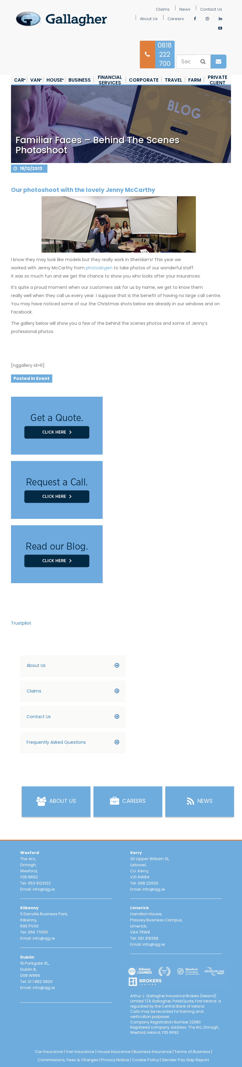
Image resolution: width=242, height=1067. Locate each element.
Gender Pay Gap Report (185, 1060)
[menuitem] (19, 80)
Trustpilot (21, 623)
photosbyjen (99, 268)
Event (43, 378)
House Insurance (114, 1052)
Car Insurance (49, 1052)
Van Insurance (80, 1052)
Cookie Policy (145, 1060)
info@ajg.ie (44, 889)
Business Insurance (153, 1052)
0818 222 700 (165, 54)
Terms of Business (192, 1052)
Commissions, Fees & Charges (68, 1060)
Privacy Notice (115, 1060)
